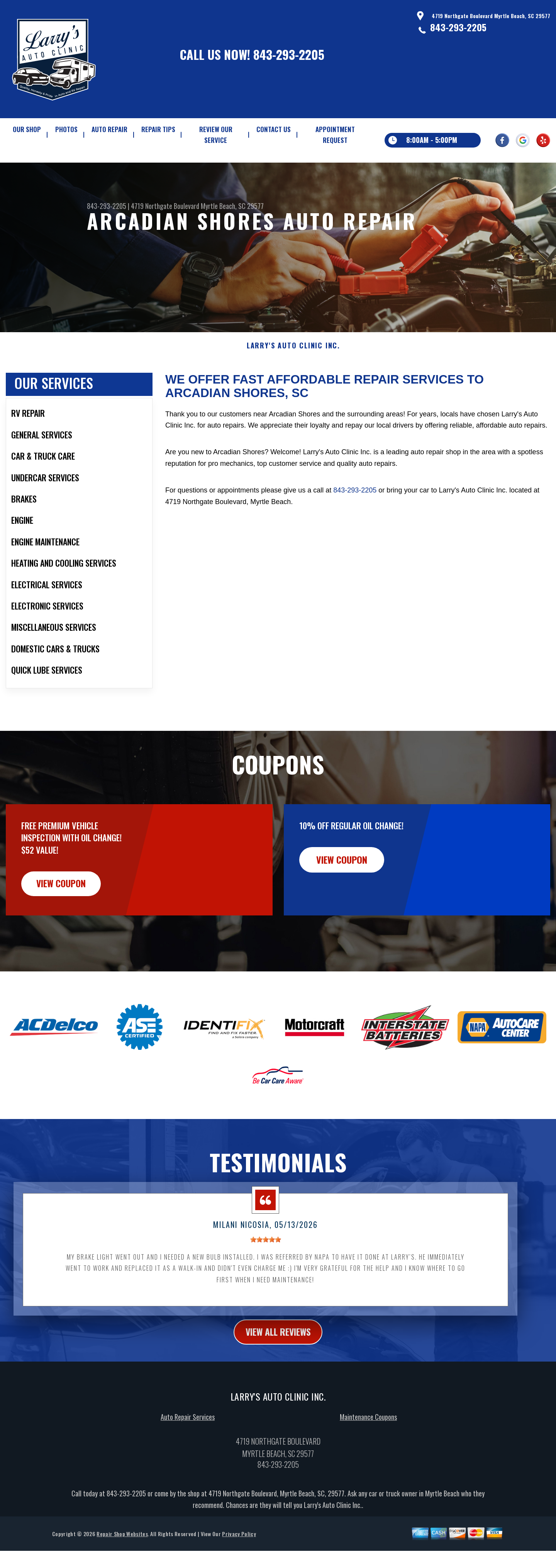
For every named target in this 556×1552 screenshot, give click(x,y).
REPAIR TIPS (158, 129)
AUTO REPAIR (109, 129)
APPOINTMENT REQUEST (335, 134)
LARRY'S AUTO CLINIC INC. (293, 383)
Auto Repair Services (188, 1455)
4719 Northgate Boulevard (165, 206)
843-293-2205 (288, 54)
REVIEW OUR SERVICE (215, 134)
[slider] (265, 1278)
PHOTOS (66, 129)
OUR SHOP (27, 129)
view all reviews (278, 1370)
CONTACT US (273, 129)
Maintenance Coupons (368, 1455)
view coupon (63, 921)
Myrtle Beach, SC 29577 (232, 206)
